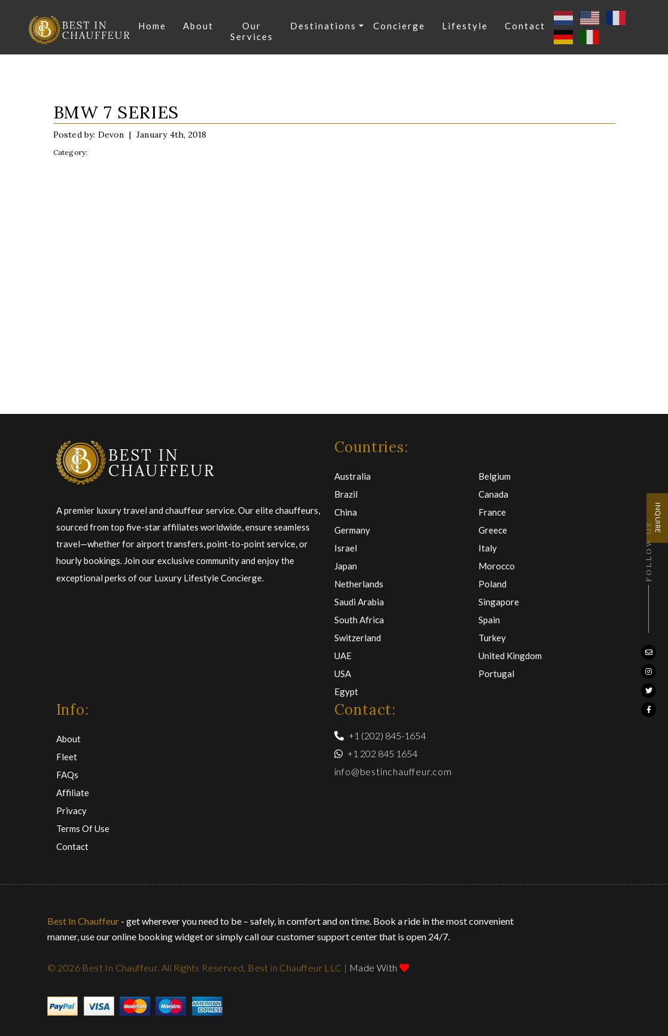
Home (153, 25)
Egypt (346, 691)
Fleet (66, 756)
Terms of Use (82, 828)
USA (342, 673)
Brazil (346, 494)
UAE (343, 655)
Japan (345, 565)
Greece (492, 530)
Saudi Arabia (359, 601)
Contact (525, 25)
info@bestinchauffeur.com (393, 771)
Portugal (496, 673)
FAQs (67, 774)
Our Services (252, 31)
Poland (492, 583)
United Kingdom (510, 655)
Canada (493, 494)
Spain (489, 619)
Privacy (71, 810)
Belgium (494, 476)
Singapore (498, 601)
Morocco (496, 565)
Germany (352, 530)
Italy (487, 548)
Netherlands (358, 583)
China (345, 512)
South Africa (359, 619)
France (492, 512)
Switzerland (357, 637)
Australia (352, 476)
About (199, 25)
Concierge (400, 25)
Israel (345, 548)
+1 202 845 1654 (375, 753)
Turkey (492, 637)
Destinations (324, 25)
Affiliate (72, 792)
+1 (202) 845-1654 (380, 735)
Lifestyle (466, 25)
